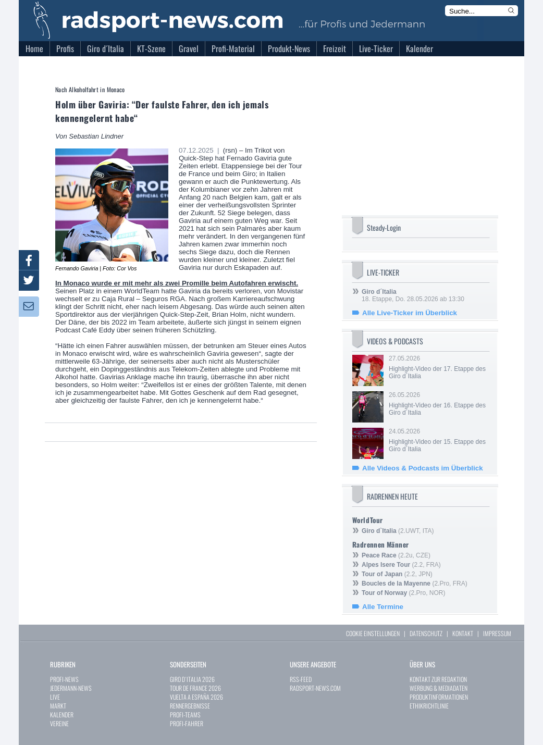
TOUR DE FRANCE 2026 (195, 688)
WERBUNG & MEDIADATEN (438, 688)
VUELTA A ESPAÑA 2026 (196, 696)
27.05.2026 (438, 367)
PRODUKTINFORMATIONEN (439, 696)
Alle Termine (382, 607)
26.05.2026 (438, 403)
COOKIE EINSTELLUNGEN (373, 633)
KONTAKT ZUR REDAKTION (438, 679)
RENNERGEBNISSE (190, 705)
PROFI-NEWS (64, 679)
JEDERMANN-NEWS (71, 688)
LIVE (55, 696)
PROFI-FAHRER (186, 723)
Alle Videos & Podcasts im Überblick (422, 468)
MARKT (58, 705)
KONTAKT (462, 633)
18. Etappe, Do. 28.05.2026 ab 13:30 (413, 295)
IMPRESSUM (497, 633)
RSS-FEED (301, 679)
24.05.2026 (438, 440)
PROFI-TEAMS (185, 714)
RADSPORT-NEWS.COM (315, 688)
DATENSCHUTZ (426, 633)
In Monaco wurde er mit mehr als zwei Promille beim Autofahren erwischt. (176, 283)
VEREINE (59, 723)
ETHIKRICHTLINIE (429, 705)
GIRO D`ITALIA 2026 (192, 679)
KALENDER (61, 714)
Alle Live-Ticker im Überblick (409, 313)
